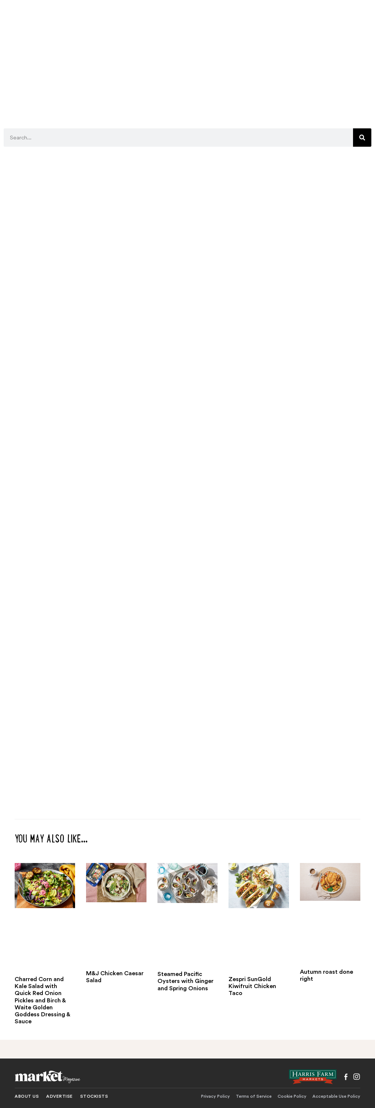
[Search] (362, 137)
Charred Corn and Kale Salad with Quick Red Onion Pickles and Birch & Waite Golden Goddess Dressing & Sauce (42, 1000)
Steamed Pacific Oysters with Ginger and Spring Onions (185, 981)
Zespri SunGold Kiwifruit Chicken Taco (252, 986)
